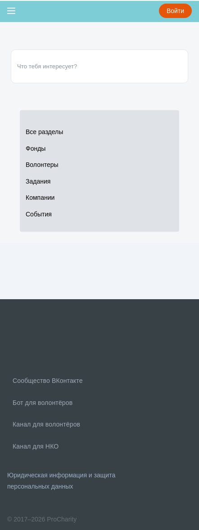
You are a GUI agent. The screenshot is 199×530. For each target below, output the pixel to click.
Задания (38, 181)
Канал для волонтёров (45, 424)
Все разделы (44, 131)
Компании (40, 197)
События (39, 214)
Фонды (35, 148)
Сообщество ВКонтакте (47, 380)
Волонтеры (42, 164)
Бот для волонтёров (41, 402)
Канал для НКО (35, 446)
